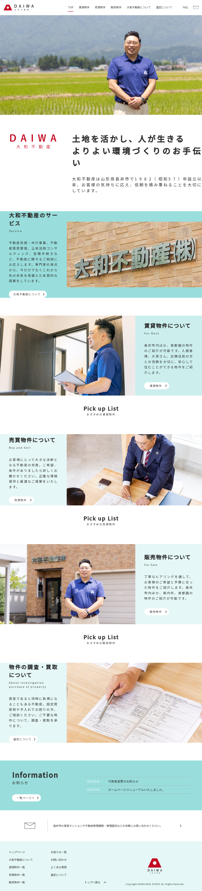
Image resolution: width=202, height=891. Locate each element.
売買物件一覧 (17, 875)
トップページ (17, 852)
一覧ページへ (26, 798)
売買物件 (100, 7)
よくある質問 (59, 867)
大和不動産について (139, 7)
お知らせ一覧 (59, 852)
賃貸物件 (84, 7)
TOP (70, 7)
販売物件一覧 (17, 882)
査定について (164, 7)
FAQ (185, 7)
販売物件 (116, 7)
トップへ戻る (92, 882)
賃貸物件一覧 (17, 867)
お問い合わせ (59, 859)
